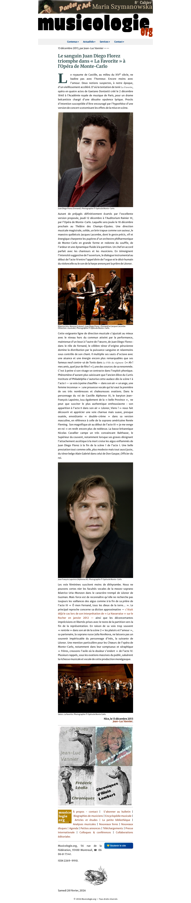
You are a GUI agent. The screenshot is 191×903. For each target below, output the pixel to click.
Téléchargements (113, 828)
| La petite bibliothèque (115, 820)
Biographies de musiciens (89, 815)
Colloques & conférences (94, 832)
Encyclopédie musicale (118, 815)
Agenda (74, 828)
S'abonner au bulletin (117, 811)
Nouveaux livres (109, 824)
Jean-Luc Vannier (122, 721)
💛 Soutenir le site (116, 845)
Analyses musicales (85, 824)
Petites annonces (90, 828)
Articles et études (86, 820)
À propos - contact (86, 811)
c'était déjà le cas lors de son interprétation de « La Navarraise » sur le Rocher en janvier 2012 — (95, 613)
